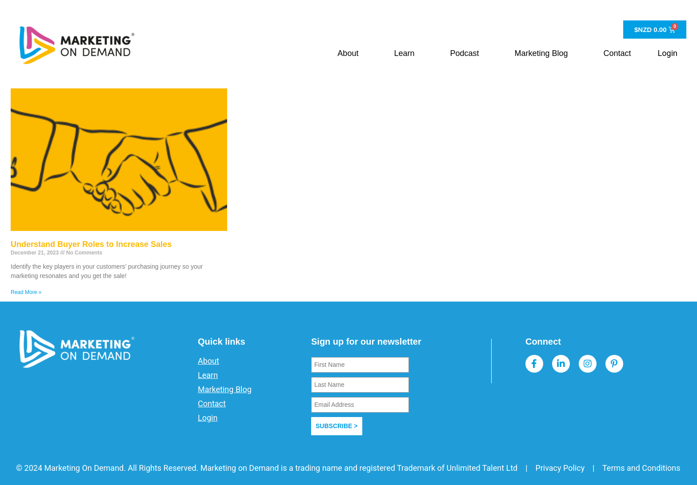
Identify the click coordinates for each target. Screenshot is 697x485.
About (347, 53)
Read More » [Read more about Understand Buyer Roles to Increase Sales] (26, 292)
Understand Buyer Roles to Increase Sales (91, 244)
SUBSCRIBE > (337, 425)
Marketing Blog (541, 53)
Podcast (464, 53)
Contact (617, 53)
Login (667, 53)
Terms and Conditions (641, 468)
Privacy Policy (560, 468)
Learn (404, 53)
